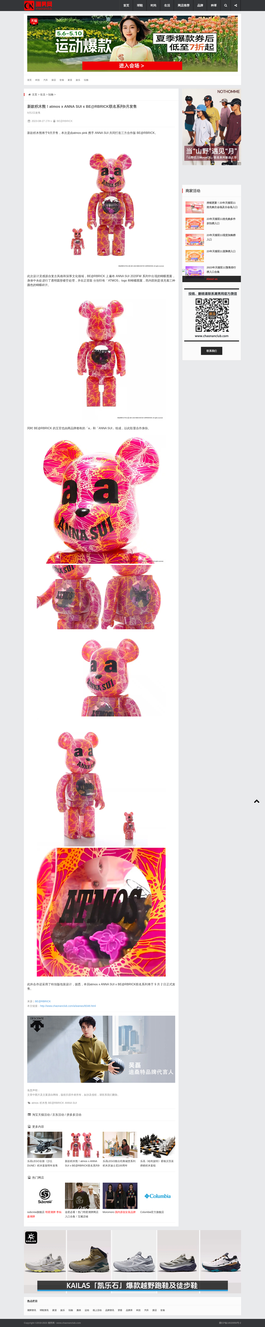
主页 (34, 94)
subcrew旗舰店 (36, 1212)
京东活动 (58, 1114)
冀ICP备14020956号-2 (230, 1323)
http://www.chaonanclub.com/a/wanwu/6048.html (68, 1005)
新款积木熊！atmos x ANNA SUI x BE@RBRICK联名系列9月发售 (82, 1165)
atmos (34, 1102)
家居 (70, 80)
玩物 (86, 80)
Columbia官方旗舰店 (152, 1212)
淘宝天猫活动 (41, 1114)
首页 (29, 80)
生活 (42, 94)
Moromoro (108, 1212)
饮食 (62, 80)
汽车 (45, 80)
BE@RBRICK (43, 1001)
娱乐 (78, 80)
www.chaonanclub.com (68, 1323)
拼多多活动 (74, 1114)
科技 (37, 80)
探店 (54, 80)
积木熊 (43, 1102)
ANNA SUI (71, 1102)
